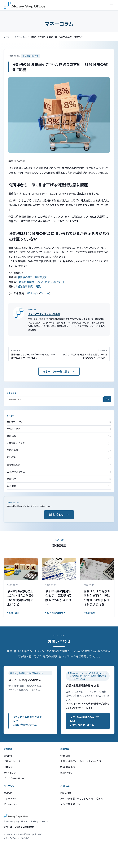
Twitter (44, 293)
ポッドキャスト (10, 804)
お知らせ (8, 792)
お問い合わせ (56, 514)
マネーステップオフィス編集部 (44, 313)
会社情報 (8, 755)
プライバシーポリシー (14, 778)
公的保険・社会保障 (30, 56)
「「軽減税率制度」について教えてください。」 (40, 282)
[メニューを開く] (111, 5)
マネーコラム (20, 36)
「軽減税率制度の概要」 (29, 286)
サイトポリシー (11, 772)
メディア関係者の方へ (71, 804)
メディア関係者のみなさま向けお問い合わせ (81, 798)
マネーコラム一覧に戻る (56, 371)
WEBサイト (33, 293)
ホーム (7, 36)
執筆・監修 (65, 755)
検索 (107, 399)
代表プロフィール (12, 761)
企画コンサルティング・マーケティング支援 (80, 761)
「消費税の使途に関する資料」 (32, 277)
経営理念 (8, 766)
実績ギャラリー (67, 772)
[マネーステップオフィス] (24, 5)
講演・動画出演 (67, 766)
